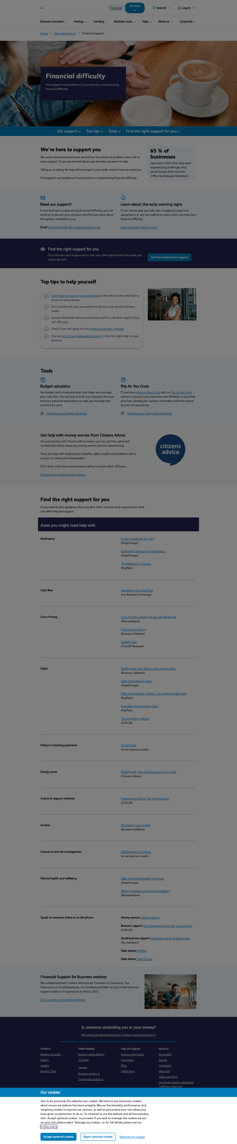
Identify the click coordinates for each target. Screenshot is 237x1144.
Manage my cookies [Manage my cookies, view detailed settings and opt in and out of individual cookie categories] (132, 1136)
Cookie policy (48, 1126)
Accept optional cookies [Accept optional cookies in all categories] (58, 1136)
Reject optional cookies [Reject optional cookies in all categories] (98, 1136)
